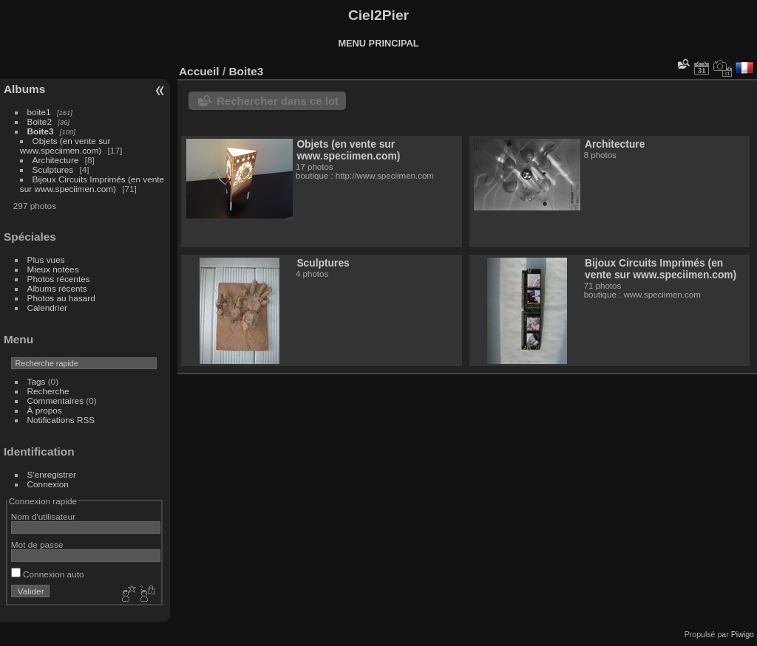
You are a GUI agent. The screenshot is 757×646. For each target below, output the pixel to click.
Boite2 (39, 121)
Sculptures (53, 169)
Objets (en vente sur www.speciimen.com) (65, 145)
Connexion (48, 484)
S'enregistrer (51, 474)
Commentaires (55, 400)
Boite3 (40, 131)
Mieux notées (53, 269)
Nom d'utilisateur (43, 516)
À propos (44, 410)
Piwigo (742, 634)
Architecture (56, 160)
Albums (24, 89)
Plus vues (46, 259)
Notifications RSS (61, 420)
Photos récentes (58, 279)
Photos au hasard (61, 298)
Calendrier (47, 307)
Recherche (48, 391)
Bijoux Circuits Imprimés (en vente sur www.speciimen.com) (92, 183)
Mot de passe (37, 544)
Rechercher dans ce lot (278, 101)
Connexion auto (47, 574)
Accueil (199, 71)
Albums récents (57, 288)
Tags (36, 381)
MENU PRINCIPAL (378, 43)
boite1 (39, 112)
